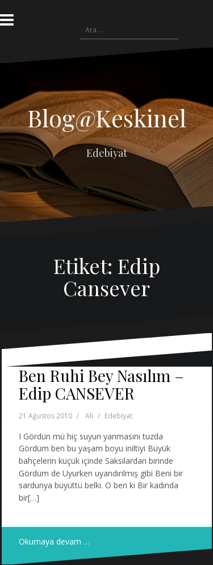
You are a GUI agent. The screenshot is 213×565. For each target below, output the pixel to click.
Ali (89, 416)
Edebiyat (118, 416)
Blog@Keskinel (106, 118)
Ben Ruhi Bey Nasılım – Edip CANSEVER (101, 384)
